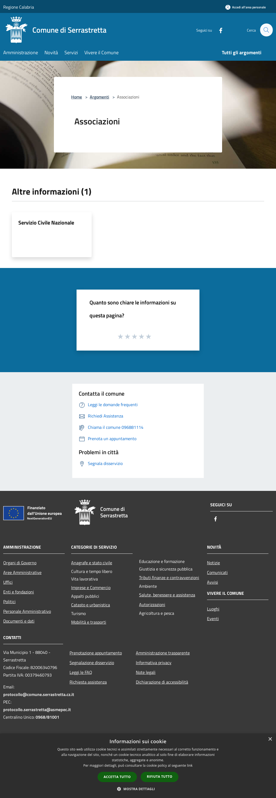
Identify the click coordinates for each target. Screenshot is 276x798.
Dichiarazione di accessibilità (162, 682)
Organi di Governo (19, 562)
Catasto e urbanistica (90, 605)
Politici (9, 601)
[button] (138, 789)
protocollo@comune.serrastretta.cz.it (38, 694)
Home (76, 97)
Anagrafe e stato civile (91, 562)
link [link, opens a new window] (190, 765)
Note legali (146, 672)
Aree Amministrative (22, 572)
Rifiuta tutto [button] (159, 776)
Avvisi (212, 582)
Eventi (213, 618)
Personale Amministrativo (27, 611)
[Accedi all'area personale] (245, 7)
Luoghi (213, 609)
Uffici (8, 582)
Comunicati (217, 572)
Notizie (213, 562)
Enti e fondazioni (18, 592)
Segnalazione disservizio (92, 662)
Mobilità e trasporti (88, 622)
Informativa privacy (153, 662)
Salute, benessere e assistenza (167, 595)
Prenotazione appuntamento (96, 653)
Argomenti (99, 97)
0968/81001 (47, 717)
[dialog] (138, 766)
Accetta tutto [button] (117, 777)
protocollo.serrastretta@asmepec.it (37, 709)
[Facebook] (218, 29)
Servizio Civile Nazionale (46, 222)
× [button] (270, 739)
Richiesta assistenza (88, 682)
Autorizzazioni (152, 604)
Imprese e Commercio (91, 587)
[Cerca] (266, 29)
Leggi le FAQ (81, 672)
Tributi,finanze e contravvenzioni (169, 577)
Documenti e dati (18, 621)
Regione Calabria (18, 7)
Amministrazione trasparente (163, 653)
